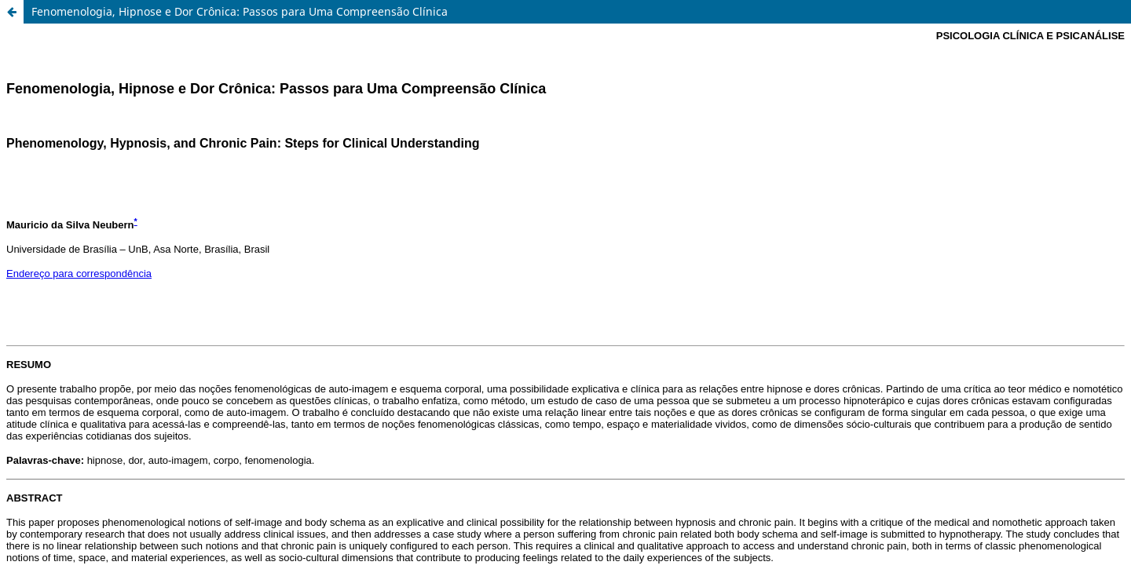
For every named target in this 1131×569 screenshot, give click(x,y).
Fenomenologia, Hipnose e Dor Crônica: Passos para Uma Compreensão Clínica (239, 11)
